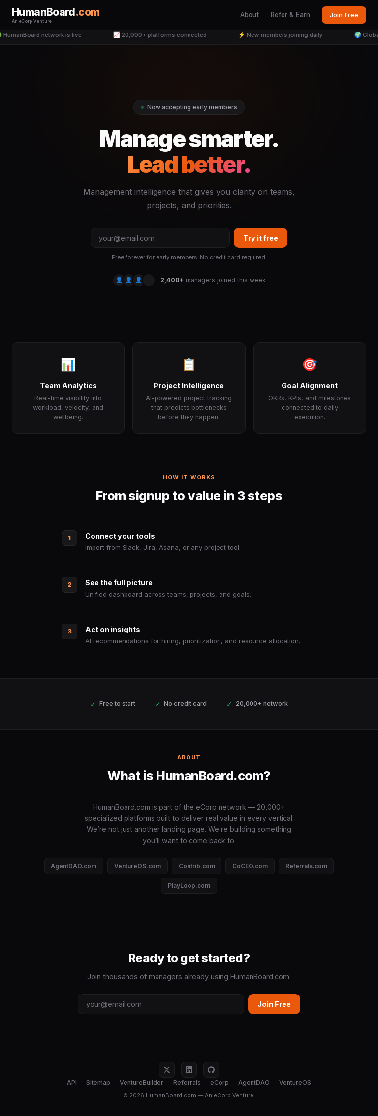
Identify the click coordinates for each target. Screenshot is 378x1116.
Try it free (260, 238)
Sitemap (98, 1082)
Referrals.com (306, 866)
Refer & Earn (290, 15)
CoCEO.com (250, 866)
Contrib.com (197, 866)
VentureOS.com (137, 866)
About (249, 15)
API (72, 1082)
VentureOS (295, 1082)
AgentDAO (254, 1082)
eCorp (219, 1082)
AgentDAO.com (73, 866)
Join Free (344, 15)
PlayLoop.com (189, 885)
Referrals (187, 1082)
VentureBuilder (141, 1082)
